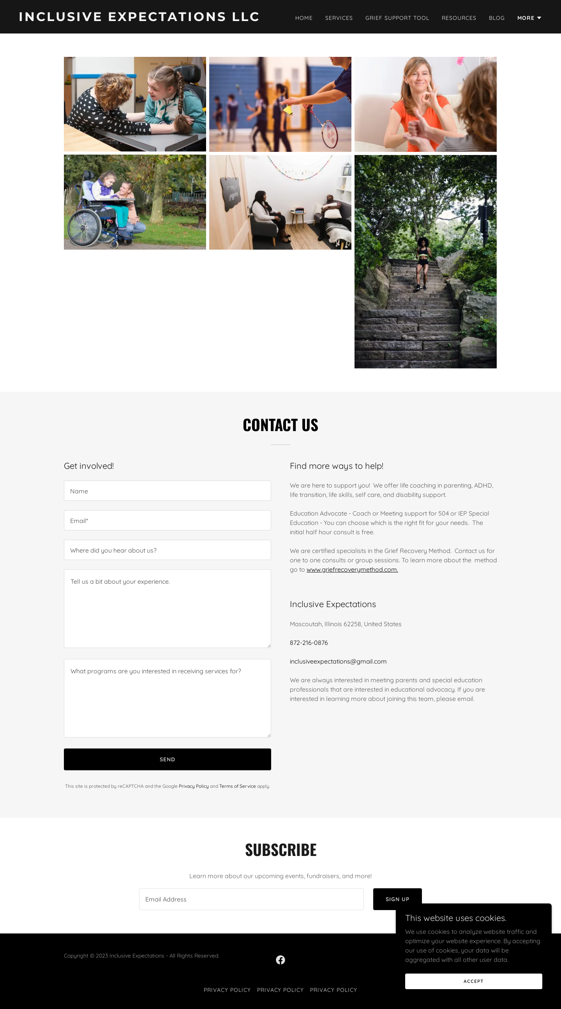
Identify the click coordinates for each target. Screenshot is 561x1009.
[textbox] (167, 491)
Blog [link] (497, 17)
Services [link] (339, 17)
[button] (529, 18)
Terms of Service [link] (237, 786)
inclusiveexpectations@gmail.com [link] (338, 661)
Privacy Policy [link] (194, 786)
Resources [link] (459, 17)
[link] (146, 19)
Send (167, 759)
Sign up (397, 899)
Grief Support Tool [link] (397, 17)
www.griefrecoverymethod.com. (352, 569)
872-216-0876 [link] (309, 642)
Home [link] (304, 17)
